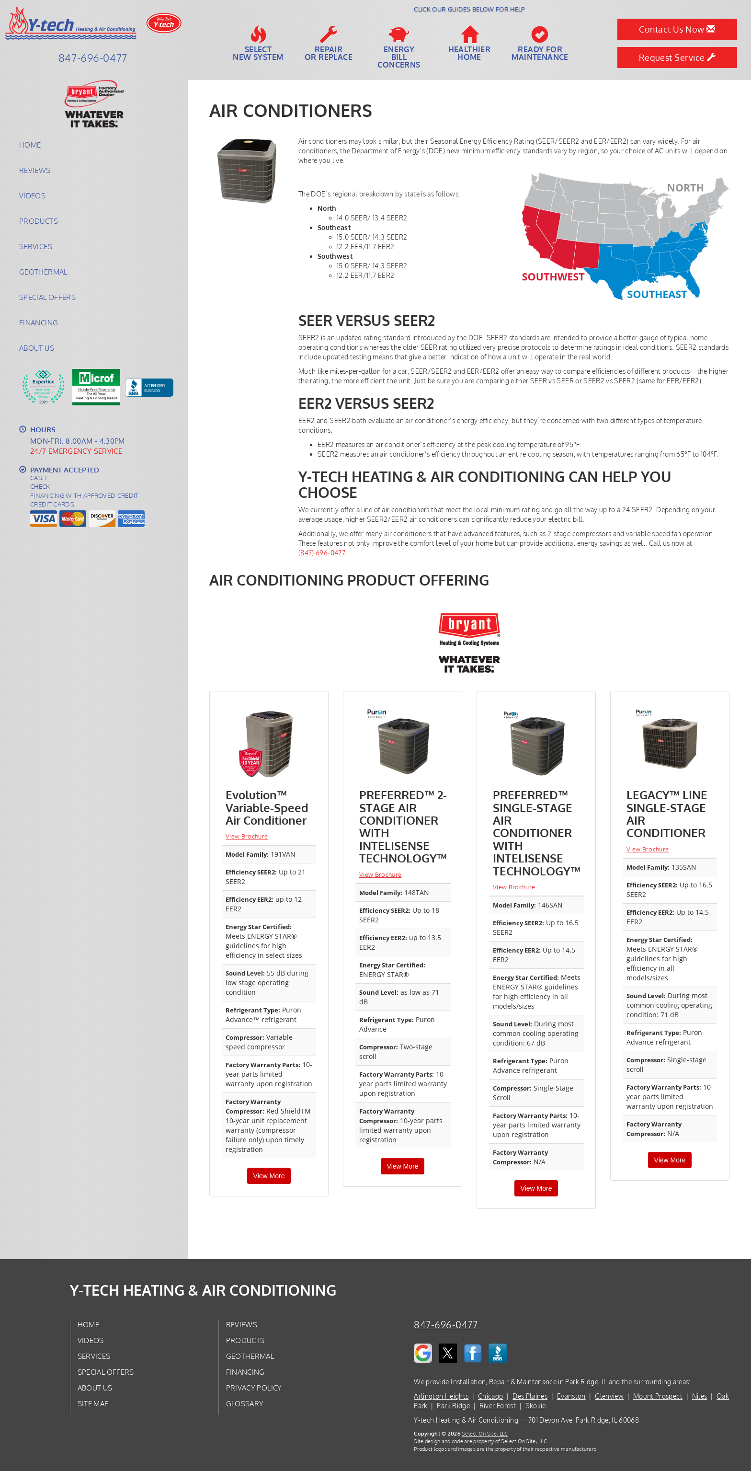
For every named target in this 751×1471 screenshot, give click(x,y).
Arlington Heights (441, 1396)
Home (30, 144)
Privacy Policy (254, 1387)
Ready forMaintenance (540, 43)
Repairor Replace (329, 43)
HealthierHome (469, 43)
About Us (36, 348)
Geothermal (43, 271)
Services (35, 246)
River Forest (497, 1406)
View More (269, 1176)
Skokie (535, 1406)
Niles (699, 1396)
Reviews (35, 170)
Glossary (245, 1403)
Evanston (571, 1396)
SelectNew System (258, 43)
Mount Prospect (658, 1396)
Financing (38, 322)
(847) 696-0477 (321, 553)
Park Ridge (453, 1406)
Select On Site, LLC (485, 1433)
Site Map (93, 1403)
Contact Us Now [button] (677, 29)
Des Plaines (529, 1396)
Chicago (490, 1396)
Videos (32, 195)
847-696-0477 (446, 1325)
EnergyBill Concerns (399, 47)
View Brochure (247, 836)
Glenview (609, 1396)
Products (38, 221)
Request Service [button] (677, 57)
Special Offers (47, 297)
